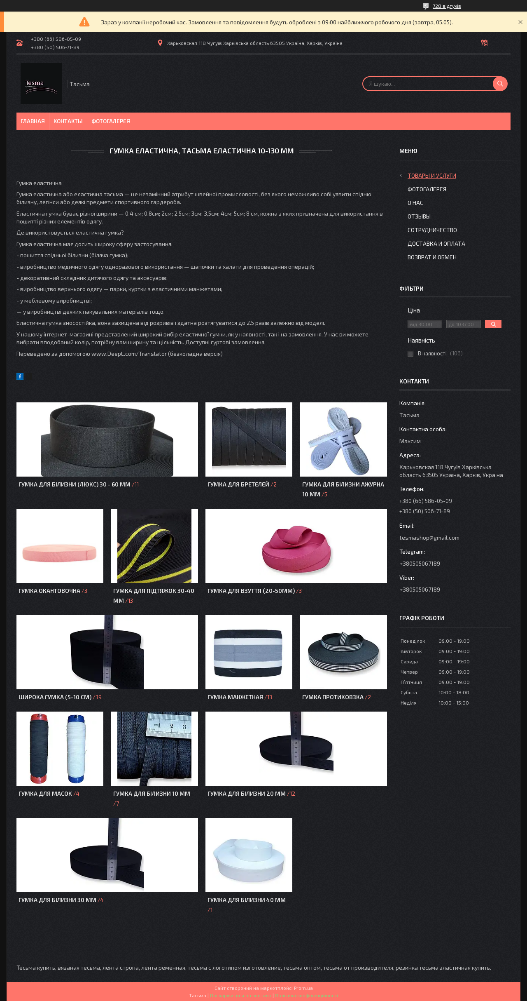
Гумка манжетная (235, 696)
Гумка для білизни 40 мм (247, 899)
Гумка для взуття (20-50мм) (251, 590)
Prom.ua (303, 988)
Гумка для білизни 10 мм (151, 793)
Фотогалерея (110, 121)
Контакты (68, 121)
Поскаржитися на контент (240, 995)
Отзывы (419, 216)
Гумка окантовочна (49, 590)
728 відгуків (447, 6)
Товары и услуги (432, 175)
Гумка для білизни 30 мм (57, 899)
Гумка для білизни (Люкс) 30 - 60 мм (75, 484)
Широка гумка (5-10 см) (55, 696)
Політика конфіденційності (306, 995)
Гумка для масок (46, 793)
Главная (33, 121)
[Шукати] (500, 83)
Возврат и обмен (432, 257)
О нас (415, 202)
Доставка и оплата (436, 243)
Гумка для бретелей (238, 484)
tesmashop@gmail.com (429, 537)
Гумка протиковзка (333, 696)
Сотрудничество (432, 229)
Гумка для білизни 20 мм (247, 793)
